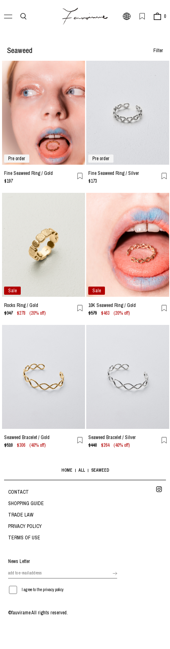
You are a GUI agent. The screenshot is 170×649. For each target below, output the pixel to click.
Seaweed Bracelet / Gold (27, 437)
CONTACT (18, 492)
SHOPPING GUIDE (26, 503)
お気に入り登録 (80, 176)
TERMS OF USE (24, 537)
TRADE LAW (20, 515)
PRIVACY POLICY (25, 526)
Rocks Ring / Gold (21, 305)
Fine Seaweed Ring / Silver (113, 173)
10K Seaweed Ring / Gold (112, 305)
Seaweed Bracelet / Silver (112, 437)
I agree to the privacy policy (42, 589)
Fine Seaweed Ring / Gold (28, 173)
